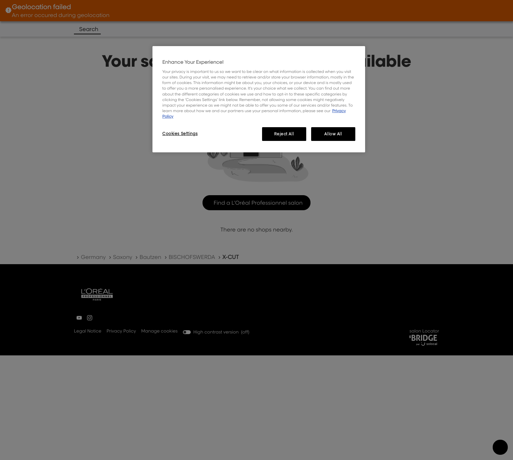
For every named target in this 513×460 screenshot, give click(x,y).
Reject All (284, 133)
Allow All (333, 133)
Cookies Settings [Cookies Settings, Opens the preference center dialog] (180, 133)
